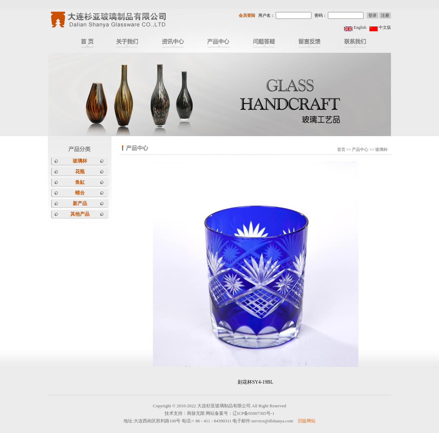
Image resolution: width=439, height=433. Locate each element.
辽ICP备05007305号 (252, 413)
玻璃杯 (80, 161)
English (360, 27)
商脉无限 (196, 413)
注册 (385, 15)
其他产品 (80, 214)
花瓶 (80, 171)
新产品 (80, 203)
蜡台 (80, 192)
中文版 (385, 27)
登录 (372, 15)
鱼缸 (80, 182)
